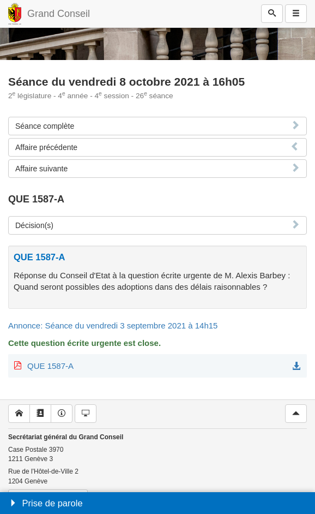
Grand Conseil (58, 13)
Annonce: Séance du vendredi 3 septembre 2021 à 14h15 (112, 325)
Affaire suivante (41, 168)
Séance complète (44, 126)
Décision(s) (34, 225)
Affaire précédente (46, 147)
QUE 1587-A (50, 365)
